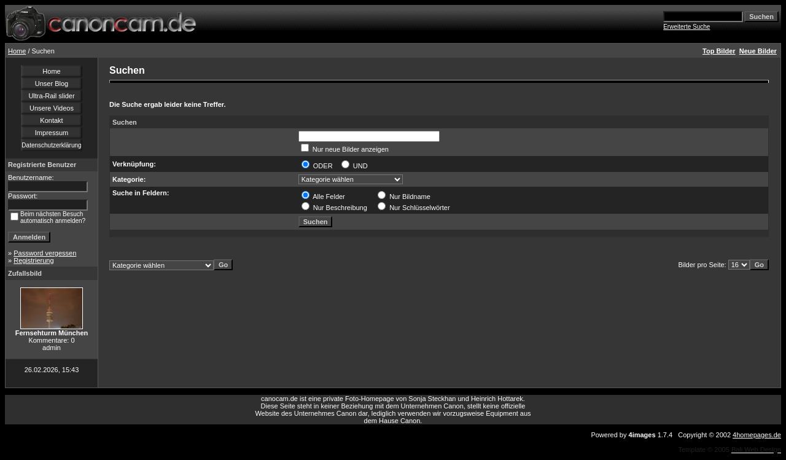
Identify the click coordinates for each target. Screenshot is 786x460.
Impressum (51, 132)
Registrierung (33, 260)
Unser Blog (51, 83)
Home (17, 51)
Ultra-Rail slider (51, 95)
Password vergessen (45, 253)
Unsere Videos (51, 108)
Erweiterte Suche (686, 26)
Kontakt (51, 120)
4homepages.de (757, 435)
